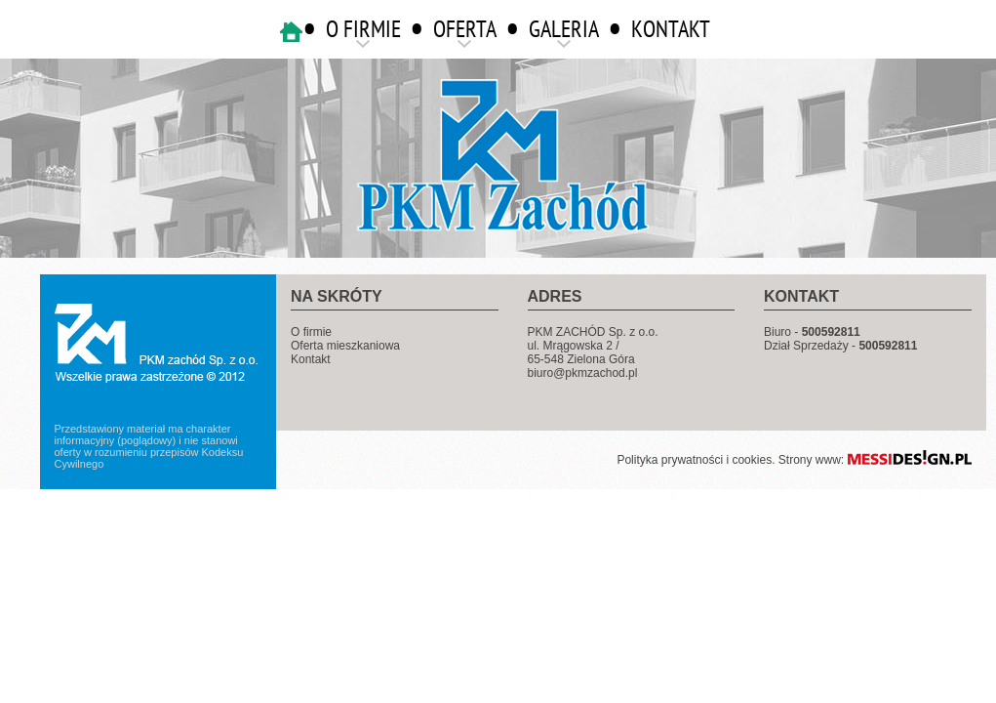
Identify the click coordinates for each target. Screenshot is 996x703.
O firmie (311, 332)
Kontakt (311, 359)
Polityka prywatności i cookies (694, 460)
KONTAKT (670, 29)
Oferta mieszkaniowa (345, 345)
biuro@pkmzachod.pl (583, 373)
